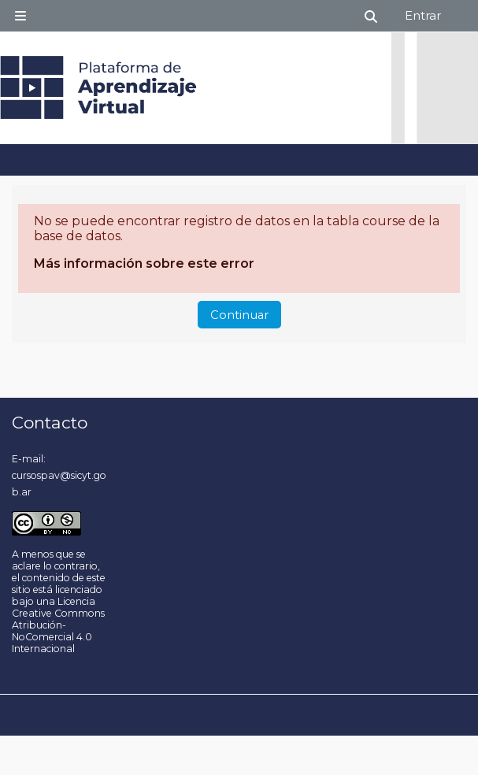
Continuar (239, 315)
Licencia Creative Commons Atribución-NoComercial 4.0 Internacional (58, 624)
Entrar (423, 15)
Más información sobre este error (144, 263)
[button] (372, 16)
